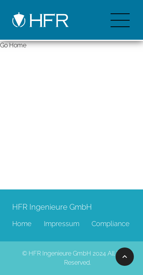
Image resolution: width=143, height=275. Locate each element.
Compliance (111, 224)
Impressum (61, 224)
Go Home (13, 45)
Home (22, 224)
